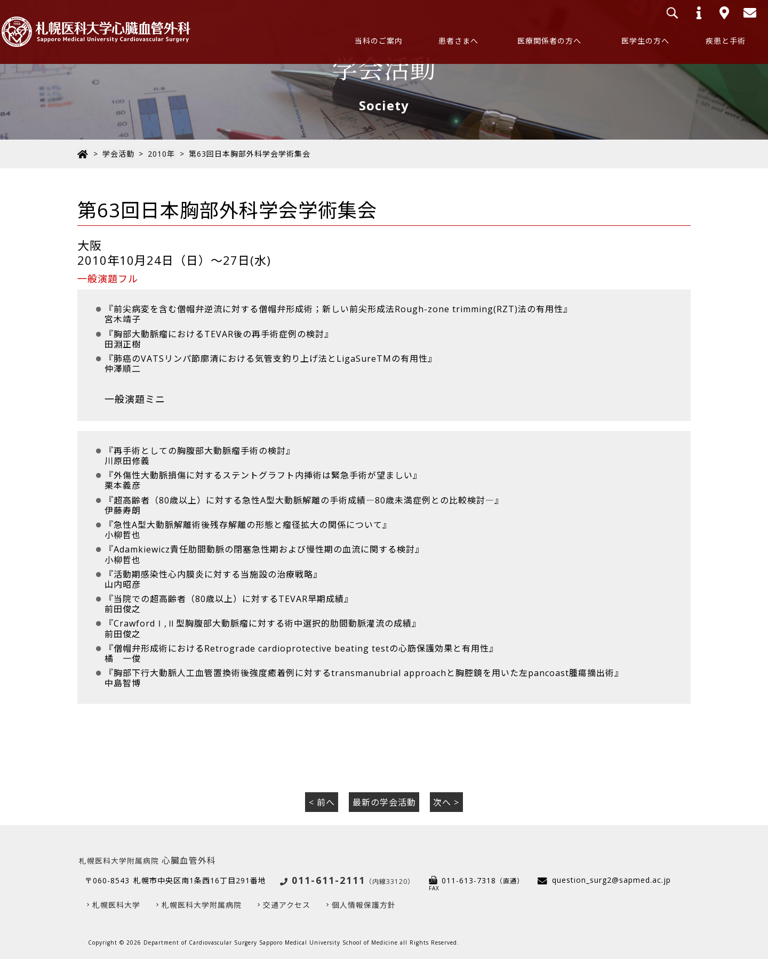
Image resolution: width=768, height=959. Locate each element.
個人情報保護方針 (364, 903)
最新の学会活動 (384, 801)
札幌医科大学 (116, 903)
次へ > (446, 801)
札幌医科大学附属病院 (202, 903)
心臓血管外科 (147, 859)
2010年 (160, 154)
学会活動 (118, 154)
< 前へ (322, 801)
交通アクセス (286, 903)
